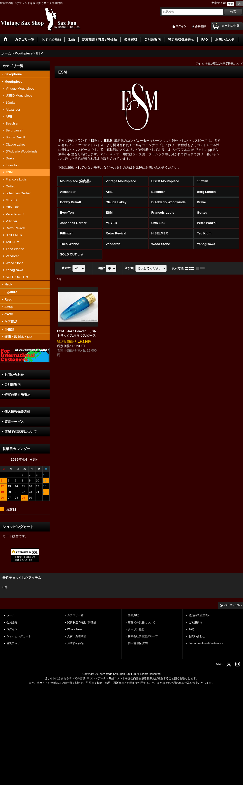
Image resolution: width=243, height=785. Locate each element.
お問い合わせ (14, 375)
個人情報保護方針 (17, 411)
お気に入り (13, 643)
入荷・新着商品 (76, 636)
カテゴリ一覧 (75, 615)
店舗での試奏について (20, 431)
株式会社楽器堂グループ (143, 636)
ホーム (10, 615)
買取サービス (14, 422)
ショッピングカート (18, 636)
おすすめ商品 (75, 643)
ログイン (181, 26)
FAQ (191, 629)
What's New (74, 629)
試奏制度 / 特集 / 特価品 (81, 622)
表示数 (67, 268)
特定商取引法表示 (17, 394)
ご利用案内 (12, 384)
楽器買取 (133, 615)
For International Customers (206, 643)
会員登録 (200, 26)
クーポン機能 (136, 629)
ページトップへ (233, 605)
